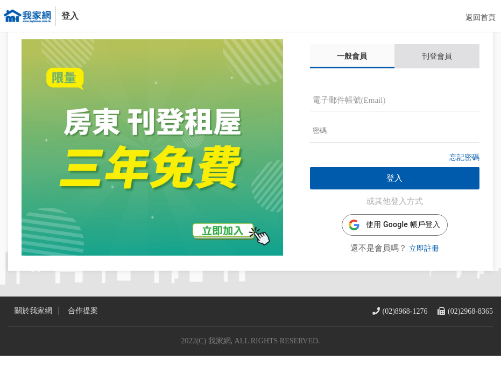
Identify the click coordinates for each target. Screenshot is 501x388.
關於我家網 (33, 344)
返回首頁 (480, 17)
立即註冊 (424, 265)
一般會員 (352, 72)
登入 (394, 195)
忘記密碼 (464, 174)
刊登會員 (437, 72)
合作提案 (83, 344)
